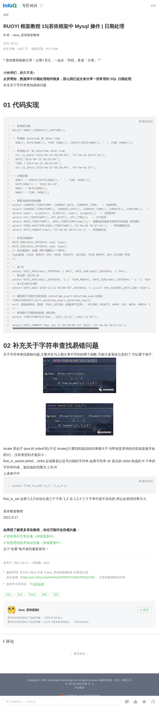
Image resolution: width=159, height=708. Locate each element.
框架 (44, 594)
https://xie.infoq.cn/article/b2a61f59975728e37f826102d (57, 577)
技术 (19, 594)
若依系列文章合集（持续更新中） (31, 536)
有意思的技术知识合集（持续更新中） (35, 543)
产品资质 (79, 687)
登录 (153, 5)
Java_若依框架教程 (26, 35)
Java (8, 594)
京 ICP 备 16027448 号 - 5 (79, 683)
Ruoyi (32, 594)
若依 (56, 594)
